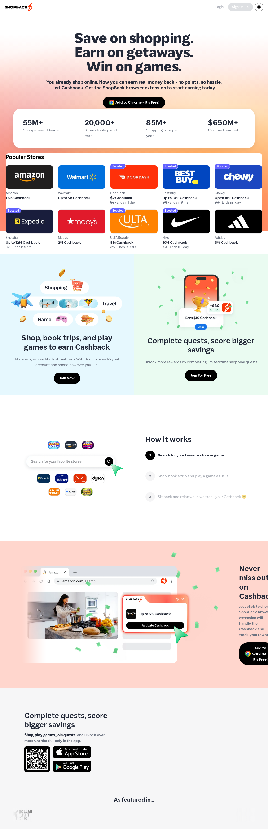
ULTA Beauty (121, 212)
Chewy (221, 168)
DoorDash (118, 168)
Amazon (13, 168)
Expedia (13, 212)
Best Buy (170, 168)
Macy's (64, 212)
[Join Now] (67, 378)
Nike (166, 212)
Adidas (221, 212)
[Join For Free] (201, 375)
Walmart (65, 168)
